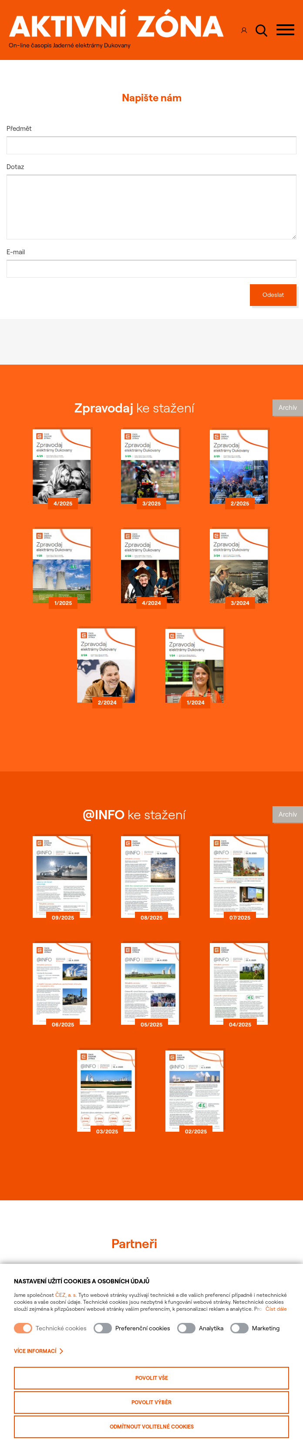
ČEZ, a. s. (66, 1295)
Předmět (19, 128)
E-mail (16, 252)
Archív (288, 407)
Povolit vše (151, 1378)
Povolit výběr (151, 1402)
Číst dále (276, 1309)
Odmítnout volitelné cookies (152, 1426)
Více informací (38, 1351)
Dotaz (15, 167)
